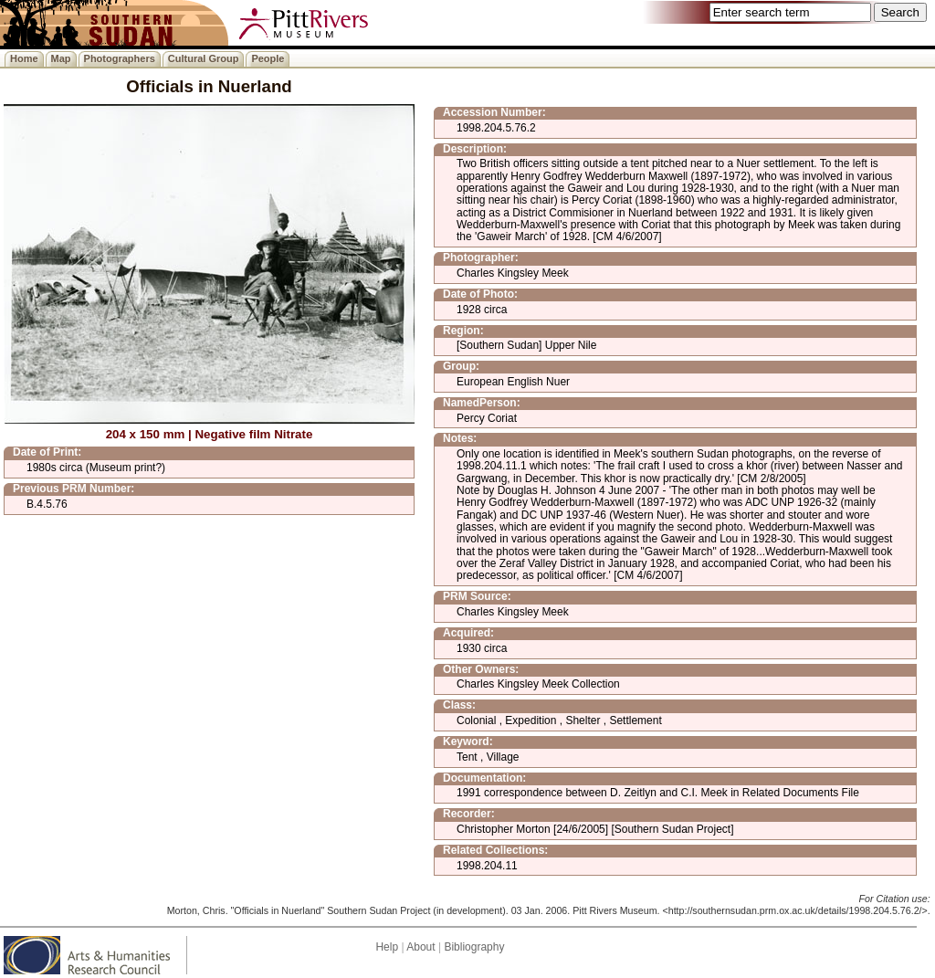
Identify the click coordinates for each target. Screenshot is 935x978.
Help (386, 947)
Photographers (119, 58)
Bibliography (474, 947)
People (267, 58)
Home (24, 58)
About (420, 947)
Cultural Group (203, 58)
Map (61, 58)
